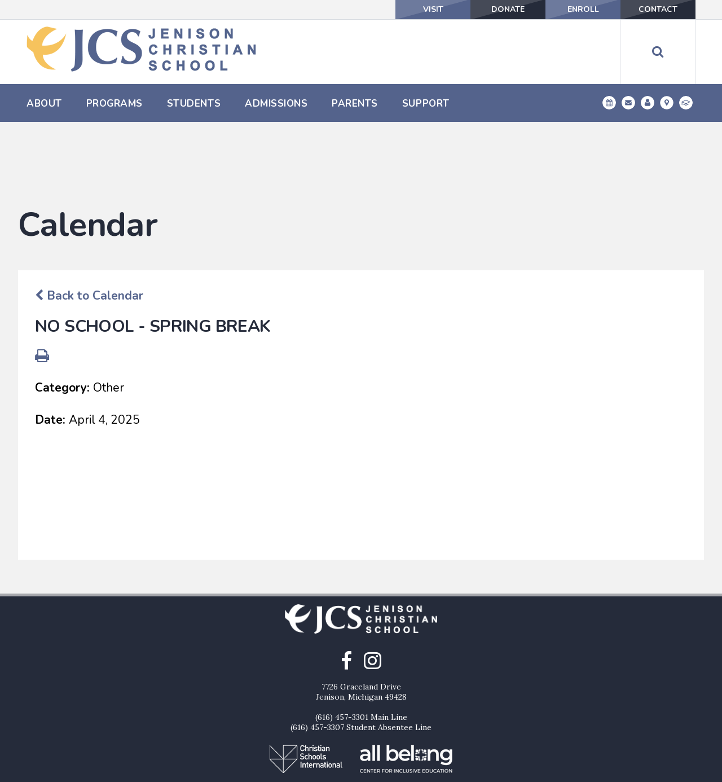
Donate (508, 9)
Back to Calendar (89, 238)
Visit (433, 9)
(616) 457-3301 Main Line (361, 659)
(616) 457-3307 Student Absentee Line (361, 670)
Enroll (583, 9)
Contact (658, 9)
